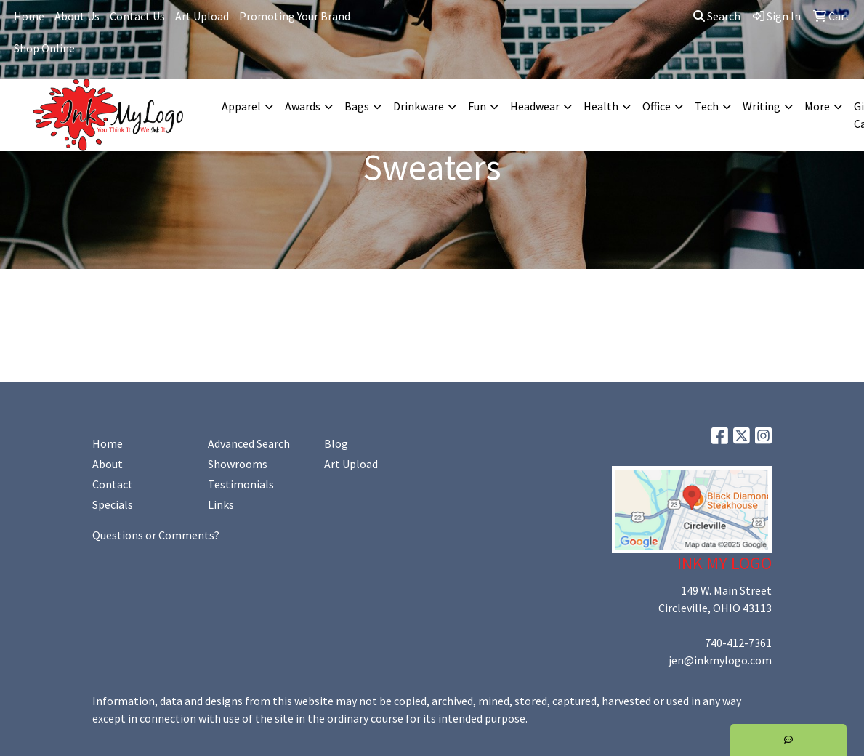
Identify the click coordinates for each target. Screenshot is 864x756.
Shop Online (44, 48)
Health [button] (601, 106)
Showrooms (237, 464)
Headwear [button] (535, 106)
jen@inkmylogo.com (720, 660)
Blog (336, 443)
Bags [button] (356, 106)
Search (716, 16)
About (107, 464)
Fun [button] (477, 106)
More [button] (817, 106)
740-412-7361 (738, 642)
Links (221, 504)
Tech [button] (707, 106)
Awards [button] (302, 106)
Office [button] (656, 106)
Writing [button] (761, 106)
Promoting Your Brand (294, 16)
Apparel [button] (241, 106)
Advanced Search (249, 443)
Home (29, 16)
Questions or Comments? (155, 535)
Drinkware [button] (418, 106)
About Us (77, 16)
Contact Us (137, 16)
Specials (112, 504)
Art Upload (202, 16)
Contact (112, 484)
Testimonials (241, 484)
